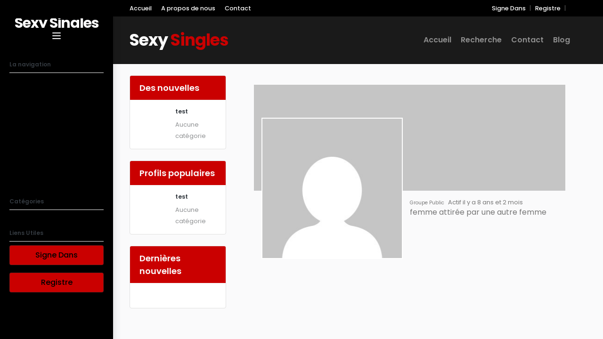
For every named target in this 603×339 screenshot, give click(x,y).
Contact (238, 8)
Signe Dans (56, 255)
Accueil (25, 86)
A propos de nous (47, 123)
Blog (19, 180)
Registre (57, 282)
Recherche (32, 105)
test (181, 111)
